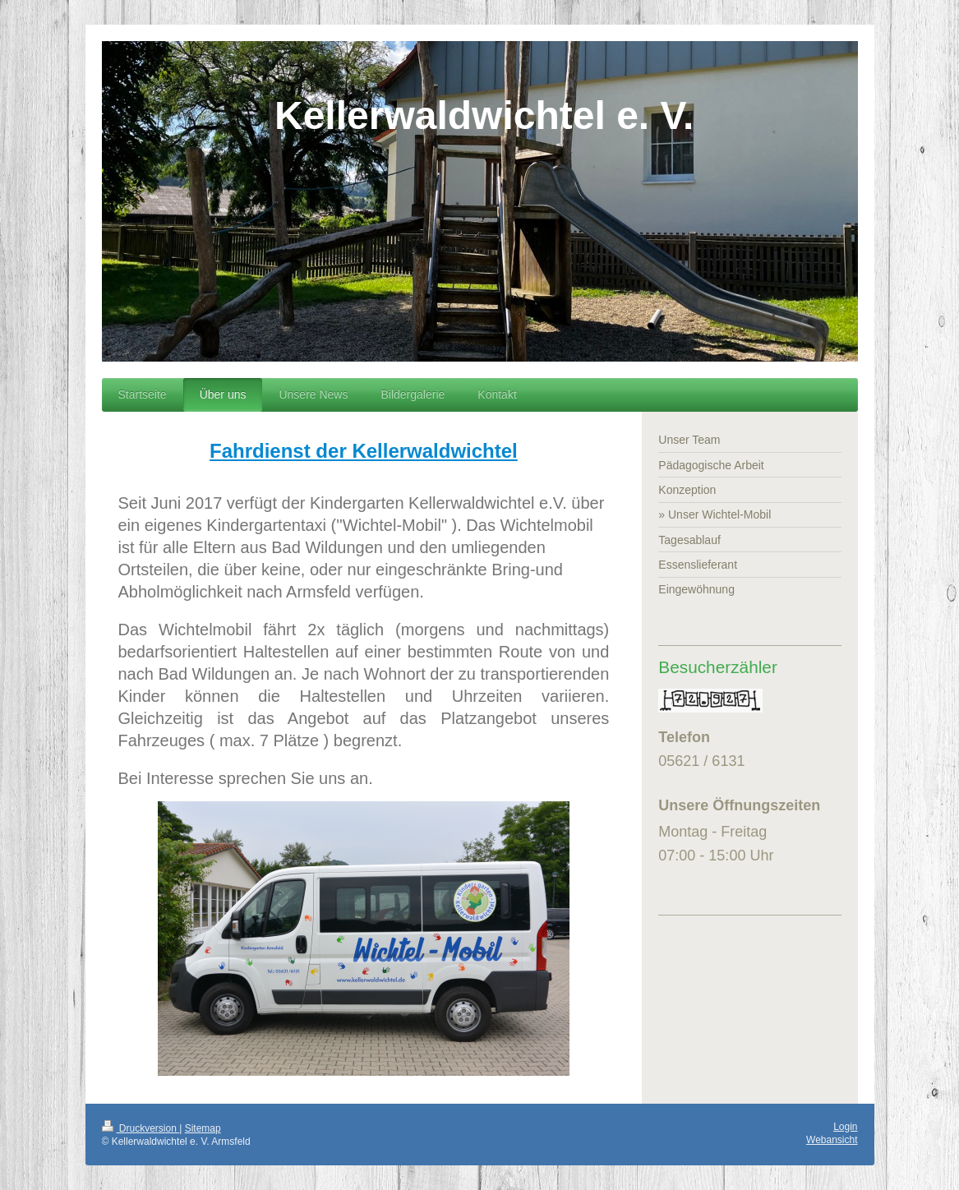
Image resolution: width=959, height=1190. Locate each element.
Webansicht (831, 1140)
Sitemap (203, 1128)
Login (845, 1126)
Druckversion (141, 1128)
